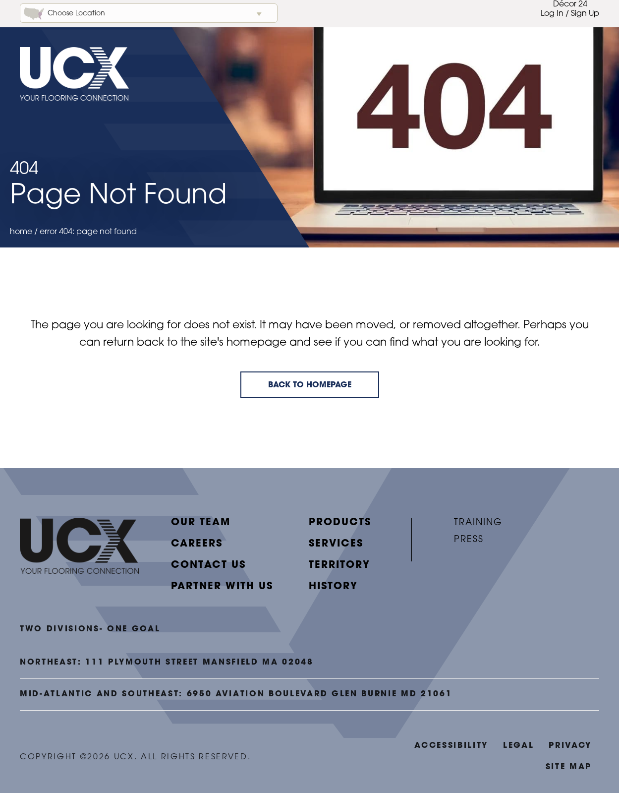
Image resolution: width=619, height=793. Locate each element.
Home (21, 232)
